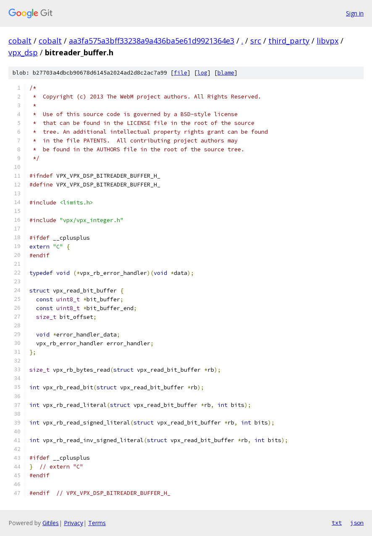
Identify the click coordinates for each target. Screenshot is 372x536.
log (202, 72)
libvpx (327, 41)
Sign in (355, 13)
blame (225, 72)
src (255, 41)
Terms (97, 523)
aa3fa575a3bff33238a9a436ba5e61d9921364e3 (151, 41)
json (357, 522)
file (180, 72)
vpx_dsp (23, 52)
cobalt (19, 41)
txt (337, 522)
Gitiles (50, 523)
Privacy (73, 523)
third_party (288, 41)
